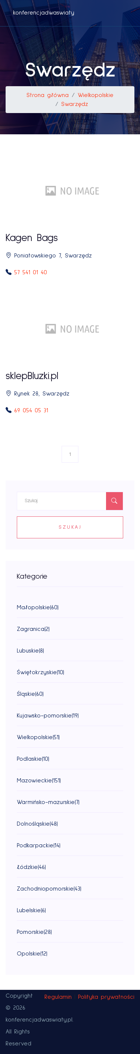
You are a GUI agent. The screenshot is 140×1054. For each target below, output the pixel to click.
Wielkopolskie (95, 95)
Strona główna (48, 95)
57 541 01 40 (30, 272)
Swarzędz (74, 104)
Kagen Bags (32, 238)
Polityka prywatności (106, 997)
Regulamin (58, 997)
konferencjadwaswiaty (43, 13)
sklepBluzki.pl (32, 376)
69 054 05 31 (31, 410)
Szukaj (70, 527)
